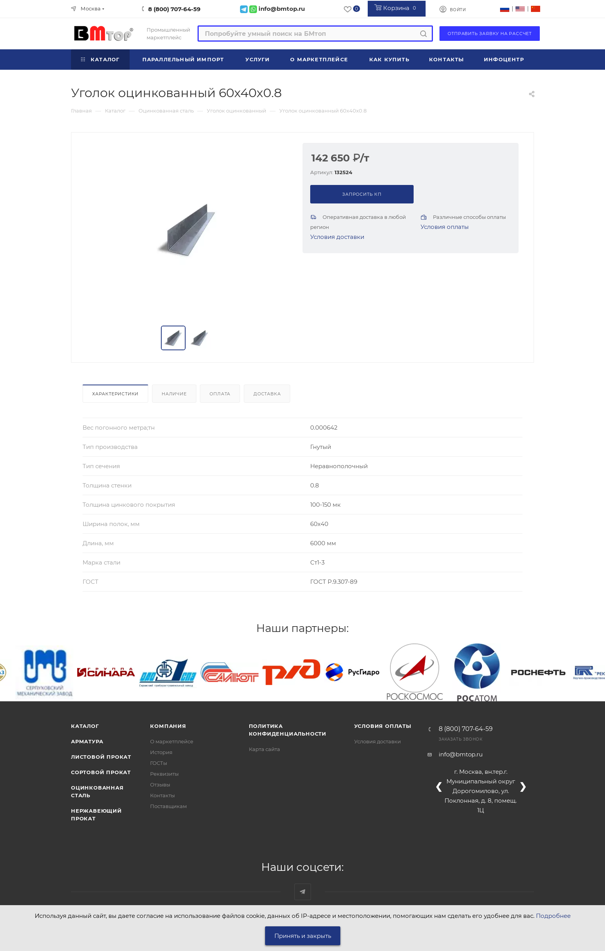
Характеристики (115, 394)
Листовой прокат (101, 757)
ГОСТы (158, 763)
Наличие (174, 394)
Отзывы (160, 784)
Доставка (267, 394)
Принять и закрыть (302, 935)
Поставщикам (168, 806)
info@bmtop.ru (461, 754)
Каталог (85, 726)
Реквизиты (164, 774)
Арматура (87, 741)
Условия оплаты (445, 226)
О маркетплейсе (171, 741)
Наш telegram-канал (302, 892)
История (161, 752)
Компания (168, 726)
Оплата (220, 394)
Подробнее (553, 915)
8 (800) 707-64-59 (174, 9)
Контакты (162, 795)
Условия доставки (337, 236)
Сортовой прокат (101, 772)
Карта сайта (264, 749)
